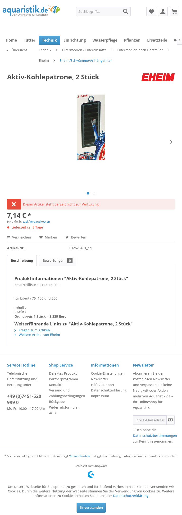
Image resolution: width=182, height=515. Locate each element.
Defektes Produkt (63, 373)
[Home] (11, 40)
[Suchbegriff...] (103, 11)
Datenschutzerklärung (109, 390)
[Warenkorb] (174, 11)
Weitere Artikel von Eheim (37, 334)
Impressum (100, 396)
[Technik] (49, 40)
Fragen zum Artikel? (32, 330)
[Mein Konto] (163, 11)
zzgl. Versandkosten (36, 221)
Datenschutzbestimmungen (155, 435)
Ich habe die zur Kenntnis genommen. (155, 435)
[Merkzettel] (151, 11)
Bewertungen (58, 260)
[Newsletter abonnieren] (170, 420)
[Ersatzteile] (157, 40)
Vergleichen (19, 237)
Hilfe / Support (102, 384)
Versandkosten (79, 456)
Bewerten (75, 237)
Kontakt (55, 384)
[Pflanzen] (132, 40)
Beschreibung (22, 260)
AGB (52, 413)
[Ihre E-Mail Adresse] (150, 420)
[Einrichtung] (74, 40)
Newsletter (99, 379)
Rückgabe (57, 401)
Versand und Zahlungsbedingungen (67, 393)
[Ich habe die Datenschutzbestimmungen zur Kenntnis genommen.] (134, 429)
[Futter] (29, 40)
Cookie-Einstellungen (108, 373)
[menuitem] (103, 11)
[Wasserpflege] (105, 40)
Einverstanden (91, 507)
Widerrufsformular (64, 407)
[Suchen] (126, 11)
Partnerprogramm (63, 379)
